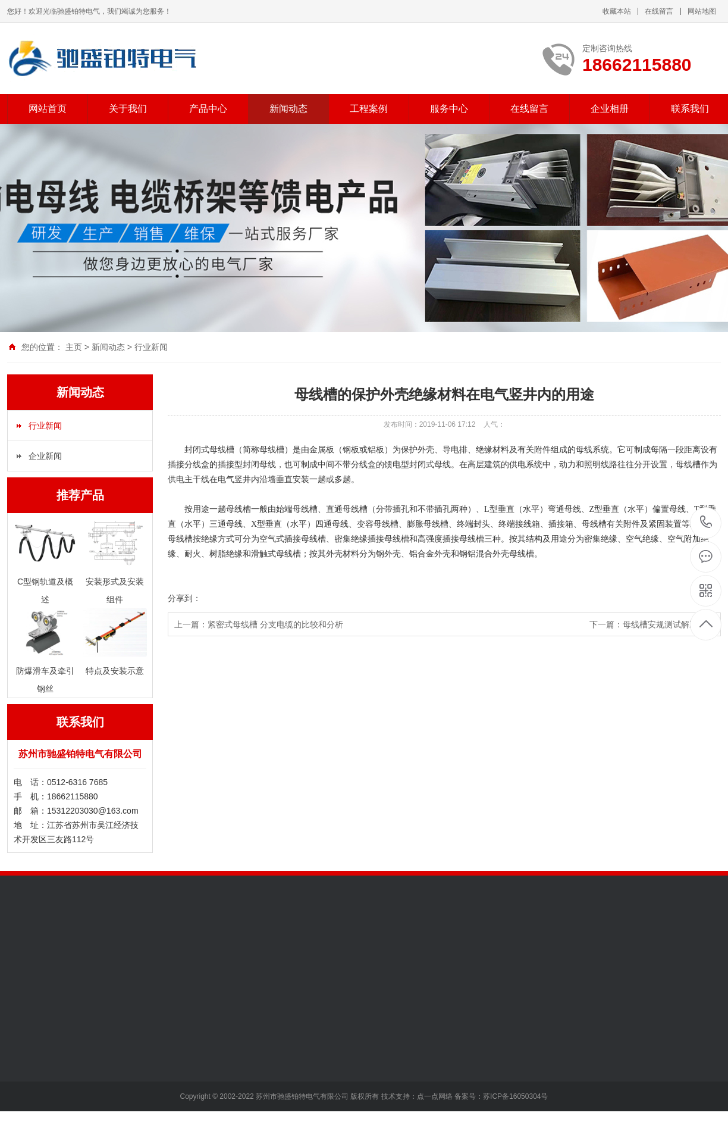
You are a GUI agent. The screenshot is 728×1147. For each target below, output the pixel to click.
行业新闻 (151, 347)
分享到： (184, 598)
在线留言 (659, 11)
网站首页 (48, 109)
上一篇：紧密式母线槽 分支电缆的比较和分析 (258, 624)
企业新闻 (45, 456)
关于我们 (128, 109)
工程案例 (369, 109)
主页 (73, 347)
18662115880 (706, 522)
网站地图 (702, 11)
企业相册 (610, 109)
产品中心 (208, 109)
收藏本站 (617, 11)
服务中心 (449, 109)
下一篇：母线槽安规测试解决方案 (651, 624)
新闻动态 (288, 109)
